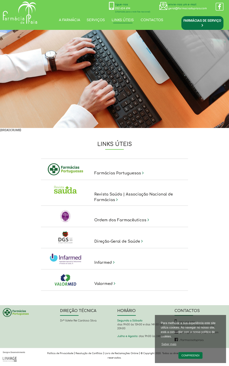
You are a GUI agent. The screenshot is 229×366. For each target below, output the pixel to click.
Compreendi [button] (190, 355)
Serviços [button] (96, 20)
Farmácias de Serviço (202, 23)
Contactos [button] (152, 20)
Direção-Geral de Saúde (118, 241)
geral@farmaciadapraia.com (187, 8)
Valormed (104, 283)
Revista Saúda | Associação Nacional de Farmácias (133, 197)
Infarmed (104, 262)
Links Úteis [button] (123, 20)
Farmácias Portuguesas (119, 172)
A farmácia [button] (69, 20)
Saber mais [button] (168, 344)
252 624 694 (122, 8)
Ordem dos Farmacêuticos (121, 219)
